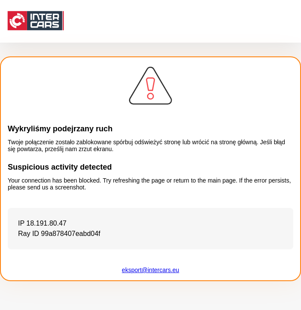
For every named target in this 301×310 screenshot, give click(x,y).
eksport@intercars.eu (150, 270)
